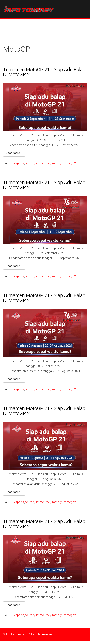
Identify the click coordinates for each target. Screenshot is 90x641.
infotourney (43, 163)
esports (19, 163)
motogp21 (71, 163)
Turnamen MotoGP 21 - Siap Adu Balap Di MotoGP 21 (44, 72)
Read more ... (14, 153)
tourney (30, 163)
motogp (57, 163)
